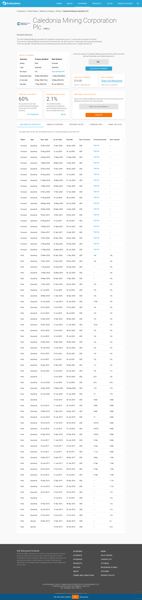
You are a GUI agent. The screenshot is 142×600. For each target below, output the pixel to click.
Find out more (84, 597)
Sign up (96, 145)
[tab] (59, 3)
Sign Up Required (58, 71)
